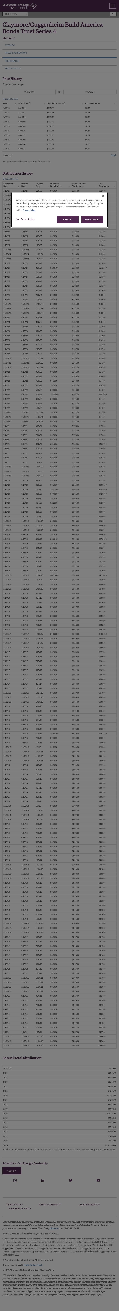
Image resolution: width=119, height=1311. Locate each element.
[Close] (103, 195)
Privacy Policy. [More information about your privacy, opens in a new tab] (29, 210)
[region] (59, 210)
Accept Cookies (92, 219)
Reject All (67, 219)
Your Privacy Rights (25, 219)
